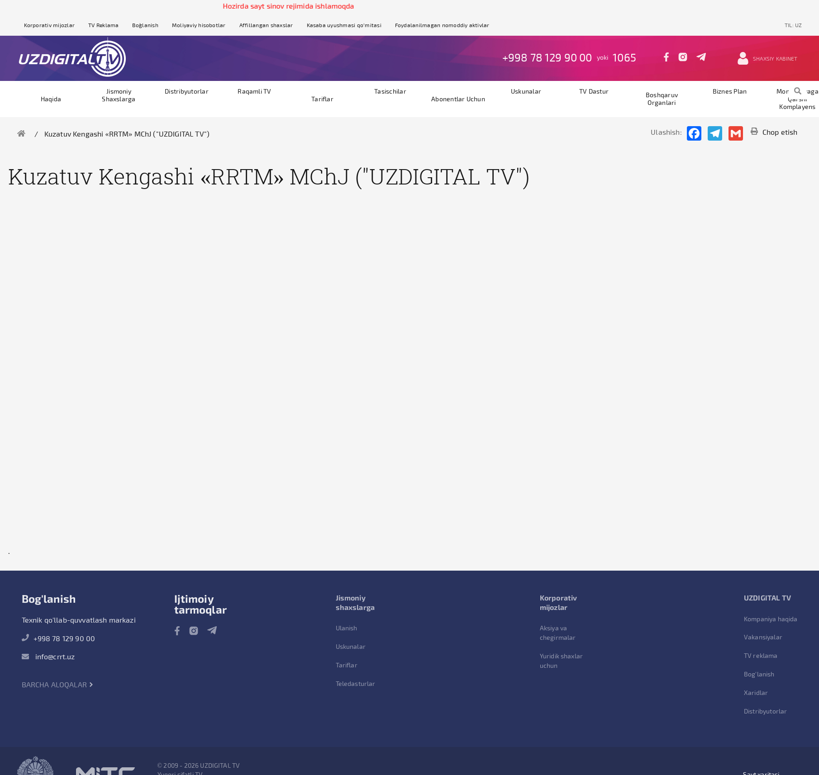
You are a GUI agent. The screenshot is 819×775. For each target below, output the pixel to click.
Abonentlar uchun (458, 99)
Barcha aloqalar (58, 684)
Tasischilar (390, 91)
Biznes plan (730, 91)
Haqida (51, 99)
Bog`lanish (145, 25)
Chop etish (774, 132)
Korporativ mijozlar (49, 25)
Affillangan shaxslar (266, 25)
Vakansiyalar (763, 637)
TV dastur (594, 91)
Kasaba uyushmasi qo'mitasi (344, 25)
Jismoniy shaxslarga (118, 95)
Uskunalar (526, 91)
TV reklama (761, 655)
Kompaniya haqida (771, 619)
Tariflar (322, 99)
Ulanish (346, 628)
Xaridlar (756, 692)
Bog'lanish (759, 674)
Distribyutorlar (187, 91)
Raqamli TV (254, 91)
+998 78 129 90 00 (547, 57)
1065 (624, 57)
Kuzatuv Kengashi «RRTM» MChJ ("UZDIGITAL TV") (127, 133)
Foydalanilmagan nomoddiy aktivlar (442, 25)
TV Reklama (103, 25)
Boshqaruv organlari (662, 98)
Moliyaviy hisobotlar (199, 25)
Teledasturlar (356, 683)
